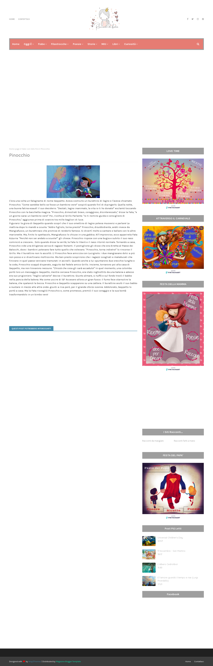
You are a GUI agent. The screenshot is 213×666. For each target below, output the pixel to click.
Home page (14, 149)
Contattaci (24, 19)
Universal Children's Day (170, 537)
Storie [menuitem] (91, 44)
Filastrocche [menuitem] (59, 44)
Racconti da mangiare (153, 441)
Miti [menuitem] (104, 44)
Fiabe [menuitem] (41, 44)
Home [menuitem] (15, 44)
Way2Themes (34, 661)
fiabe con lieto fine (30, 149)
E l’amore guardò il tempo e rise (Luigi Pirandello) (178, 579)
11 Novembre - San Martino (171, 551)
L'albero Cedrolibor (168, 564)
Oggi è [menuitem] (28, 44)
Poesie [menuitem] (77, 44)
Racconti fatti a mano (184, 441)
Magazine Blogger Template (68, 661)
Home (12, 19)
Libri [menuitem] (115, 44)
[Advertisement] (106, 119)
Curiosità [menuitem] (130, 44)
